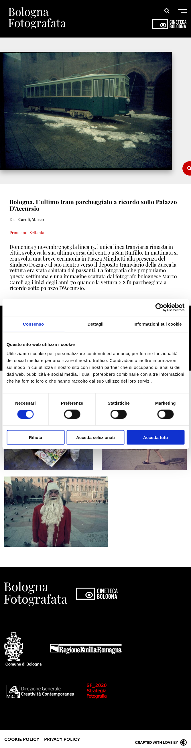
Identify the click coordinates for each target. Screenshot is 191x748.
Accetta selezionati (95, 437)
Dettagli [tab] (96, 324)
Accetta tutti (155, 437)
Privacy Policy (62, 739)
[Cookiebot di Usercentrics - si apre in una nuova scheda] (159, 307)
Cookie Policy (22, 739)
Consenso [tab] (33, 324)
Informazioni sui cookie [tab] (157, 324)
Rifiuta (35, 437)
